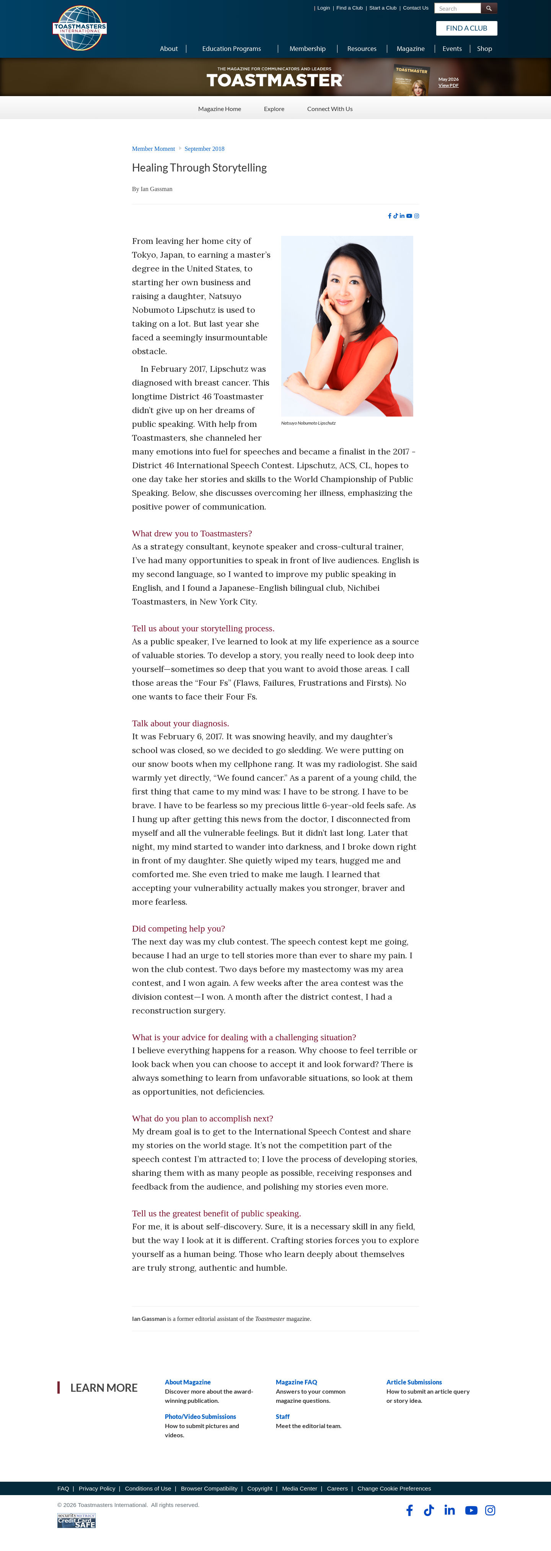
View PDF (449, 85)
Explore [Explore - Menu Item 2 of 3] (274, 107)
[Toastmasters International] (79, 28)
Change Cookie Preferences (394, 1488)
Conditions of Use (148, 1488)
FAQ (63, 1488)
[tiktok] (395, 216)
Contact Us (416, 8)
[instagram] (416, 216)
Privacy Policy (97, 1488)
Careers (337, 1488)
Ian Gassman (157, 189)
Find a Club (349, 8)
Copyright (259, 1488)
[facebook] (389, 216)
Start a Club (382, 8)
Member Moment (153, 148)
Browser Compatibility (209, 1488)
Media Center (299, 1488)
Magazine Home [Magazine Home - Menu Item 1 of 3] (219, 107)
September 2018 (204, 148)
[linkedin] (402, 216)
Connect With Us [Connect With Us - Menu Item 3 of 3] (330, 107)
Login (324, 8)
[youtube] (409, 216)
